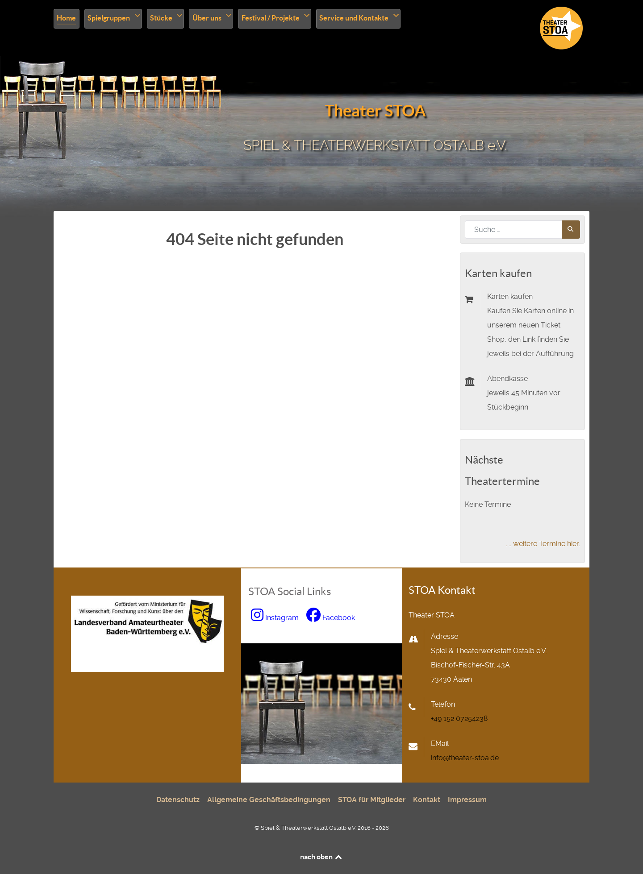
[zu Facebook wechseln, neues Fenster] (331, 617)
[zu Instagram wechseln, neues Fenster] (276, 617)
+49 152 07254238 (459, 718)
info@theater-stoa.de (465, 758)
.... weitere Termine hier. (543, 543)
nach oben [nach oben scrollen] (321, 857)
